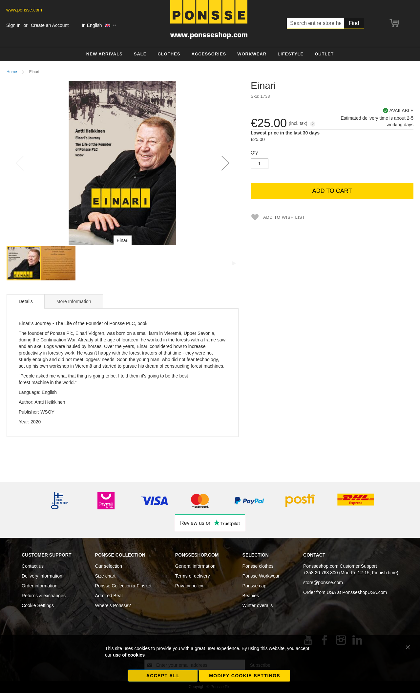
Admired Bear (109, 595)
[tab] (26, 301)
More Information (73, 301)
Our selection (108, 566)
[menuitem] (104, 54)
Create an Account (50, 25)
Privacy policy (189, 585)
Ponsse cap (254, 585)
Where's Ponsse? (113, 605)
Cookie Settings (38, 605)
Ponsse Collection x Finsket (123, 585)
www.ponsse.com (24, 9)
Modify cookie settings (244, 675)
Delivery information (42, 576)
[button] (99, 25)
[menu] (210, 54)
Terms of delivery (192, 576)
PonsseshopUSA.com (364, 592)
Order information (39, 585)
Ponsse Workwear (261, 576)
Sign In (13, 25)
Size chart (105, 576)
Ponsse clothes (258, 566)
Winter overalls (257, 605)
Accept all (163, 675)
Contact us (33, 566)
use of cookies (129, 655)
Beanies (250, 595)
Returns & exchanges (44, 595)
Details (26, 301)
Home (12, 72)
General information (195, 566)
